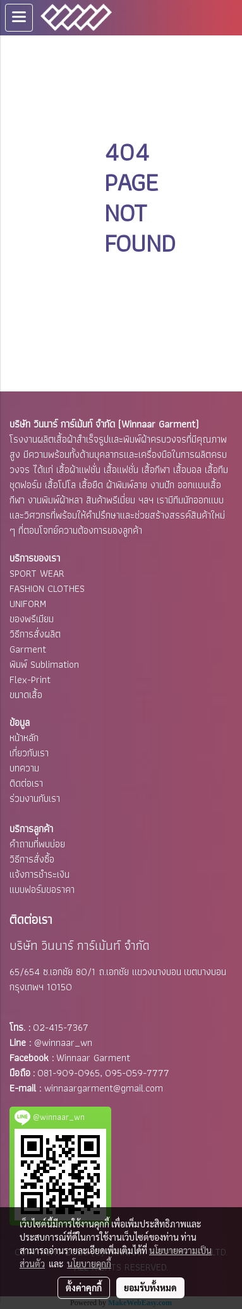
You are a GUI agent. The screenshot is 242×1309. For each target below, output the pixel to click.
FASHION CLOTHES (47, 588)
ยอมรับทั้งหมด (150, 1287)
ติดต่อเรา (26, 783)
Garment (27, 649)
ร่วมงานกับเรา (34, 798)
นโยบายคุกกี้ (89, 1263)
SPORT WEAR (36, 573)
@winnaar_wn (63, 1042)
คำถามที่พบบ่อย (37, 844)
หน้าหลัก (24, 738)
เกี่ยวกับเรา (29, 753)
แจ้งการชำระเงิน (39, 874)
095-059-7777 (137, 1073)
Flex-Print (30, 679)
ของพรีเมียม (31, 619)
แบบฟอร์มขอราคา (42, 889)
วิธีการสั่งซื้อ (31, 859)
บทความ (24, 768)
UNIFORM (27, 603)
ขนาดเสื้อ (25, 695)
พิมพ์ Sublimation (44, 664)
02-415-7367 (60, 1027)
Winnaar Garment (93, 1058)
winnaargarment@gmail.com (103, 1088)
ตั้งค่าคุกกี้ (84, 1287)
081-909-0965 (68, 1073)
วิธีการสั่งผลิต (35, 634)
